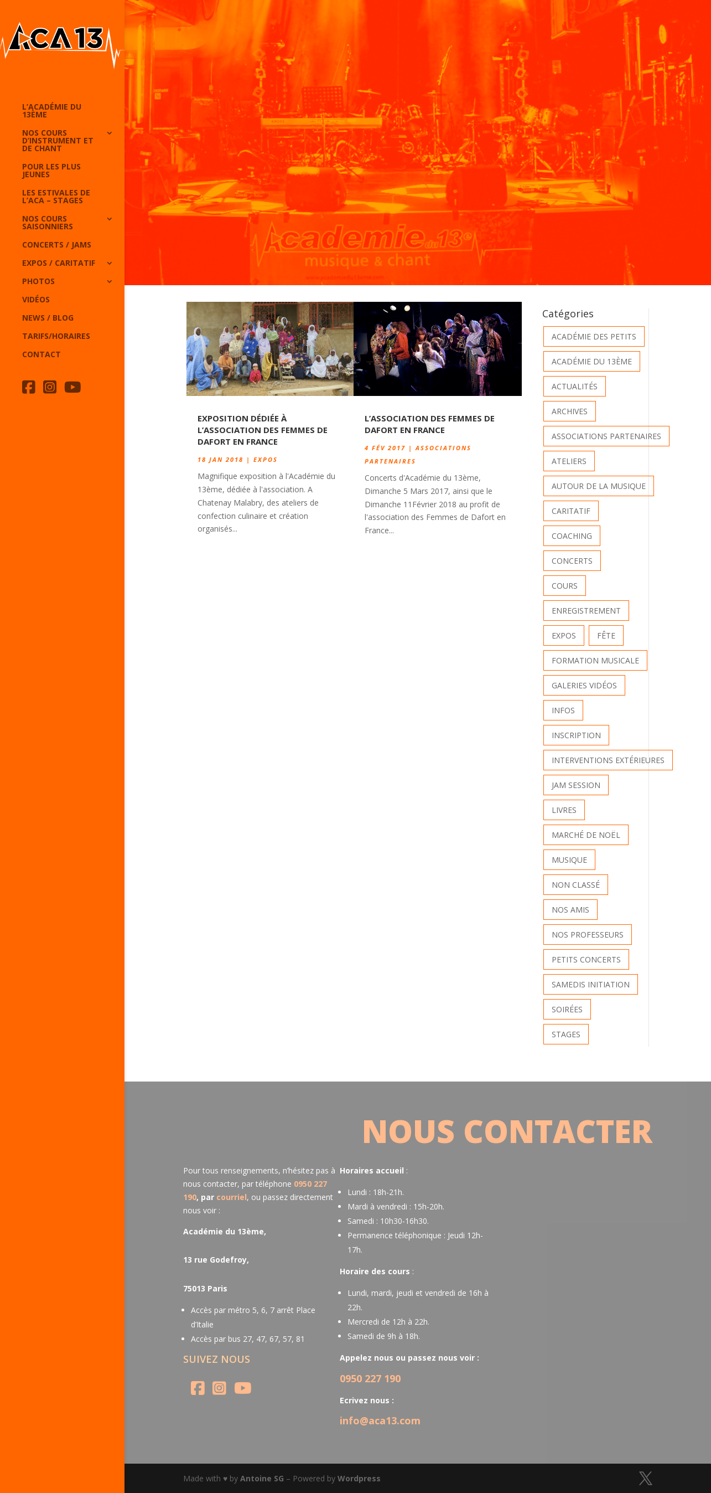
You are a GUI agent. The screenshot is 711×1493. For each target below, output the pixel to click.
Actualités (575, 386)
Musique (569, 859)
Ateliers (569, 461)
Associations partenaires (606, 436)
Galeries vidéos (584, 685)
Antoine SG (262, 1478)
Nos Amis (570, 909)
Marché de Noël (586, 835)
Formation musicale (595, 660)
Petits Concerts (586, 959)
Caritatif (571, 511)
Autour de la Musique (599, 486)
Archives (570, 411)
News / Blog (48, 318)
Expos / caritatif (58, 263)
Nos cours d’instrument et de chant (58, 141)
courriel (231, 1197)
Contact (41, 355)
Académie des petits (594, 336)
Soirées (567, 1009)
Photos (38, 281)
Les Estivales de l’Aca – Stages (56, 197)
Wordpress (359, 1478)
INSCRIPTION (576, 735)
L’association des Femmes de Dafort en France (430, 424)
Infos (563, 710)
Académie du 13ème (592, 361)
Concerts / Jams (56, 245)
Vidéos (36, 300)
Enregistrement (586, 610)
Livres (564, 810)
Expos (265, 459)
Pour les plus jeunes (51, 171)
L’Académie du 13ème (51, 111)
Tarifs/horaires (56, 336)
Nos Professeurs (588, 934)
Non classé (576, 884)
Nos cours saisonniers (47, 223)
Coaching (572, 536)
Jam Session (576, 785)
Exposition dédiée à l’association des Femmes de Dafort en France (263, 430)
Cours (565, 585)
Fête (606, 635)
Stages (566, 1034)
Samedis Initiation (591, 984)
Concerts (572, 560)
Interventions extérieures (608, 760)
